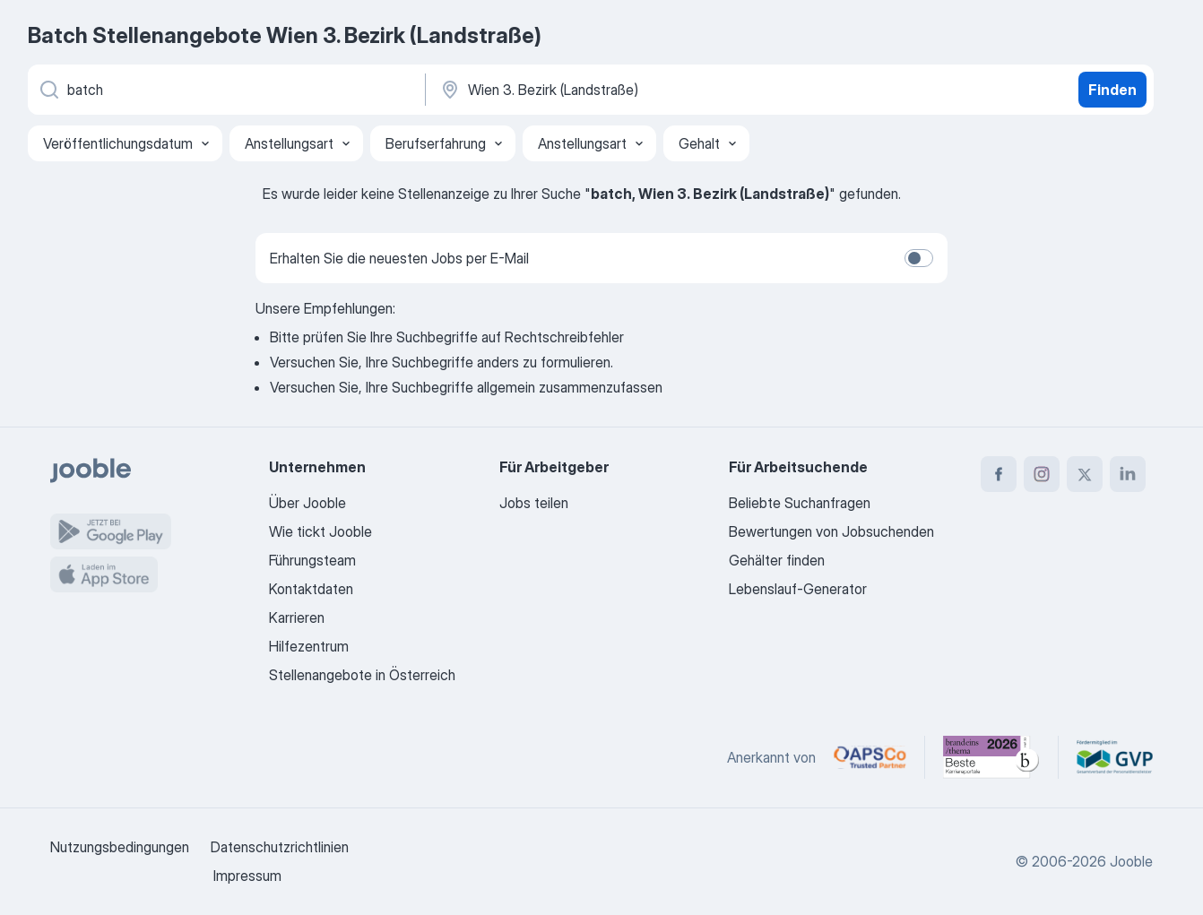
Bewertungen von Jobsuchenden (831, 531)
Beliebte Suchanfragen (799, 503)
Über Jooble (307, 503)
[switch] (918, 258)
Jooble (1131, 861)
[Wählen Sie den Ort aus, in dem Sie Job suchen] (625, 90)
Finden (1112, 90)
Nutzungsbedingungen (119, 847)
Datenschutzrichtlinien (280, 847)
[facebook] (999, 474)
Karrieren (297, 617)
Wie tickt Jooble (320, 531)
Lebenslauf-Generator (798, 589)
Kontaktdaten (311, 589)
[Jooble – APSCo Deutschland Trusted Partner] (870, 757)
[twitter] (1085, 474)
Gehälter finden (777, 560)
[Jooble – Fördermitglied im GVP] (1115, 757)
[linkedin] (1128, 474)
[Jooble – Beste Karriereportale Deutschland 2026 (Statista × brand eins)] (991, 757)
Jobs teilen (533, 503)
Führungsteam (312, 560)
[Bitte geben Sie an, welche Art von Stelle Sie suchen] (225, 90)
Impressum (247, 876)
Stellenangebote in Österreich (362, 675)
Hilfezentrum (309, 646)
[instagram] (1042, 474)
